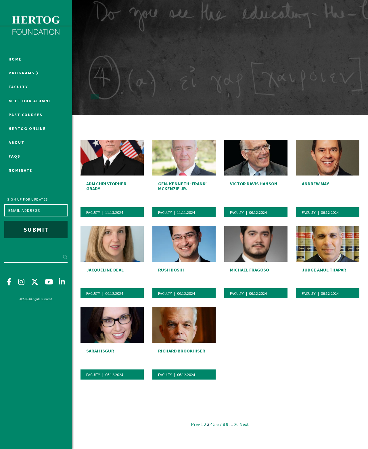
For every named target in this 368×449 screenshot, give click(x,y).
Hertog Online (27, 128)
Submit (36, 229)
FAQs (14, 156)
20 (236, 424)
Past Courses (26, 114)
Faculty (18, 86)
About (16, 142)
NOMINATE (20, 170)
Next (244, 424)
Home (15, 59)
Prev (195, 424)
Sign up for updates (27, 199)
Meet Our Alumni (29, 100)
